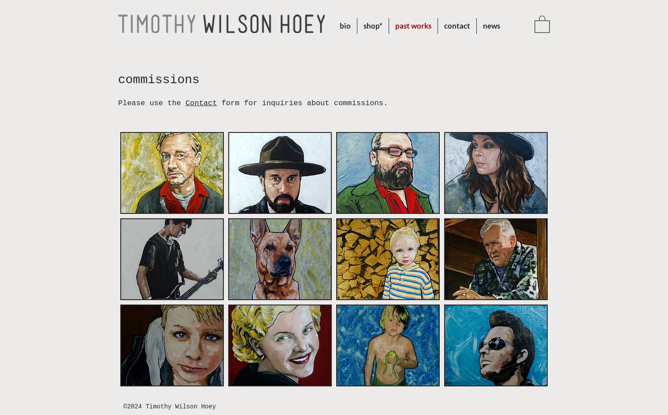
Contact (201, 103)
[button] (373, 26)
